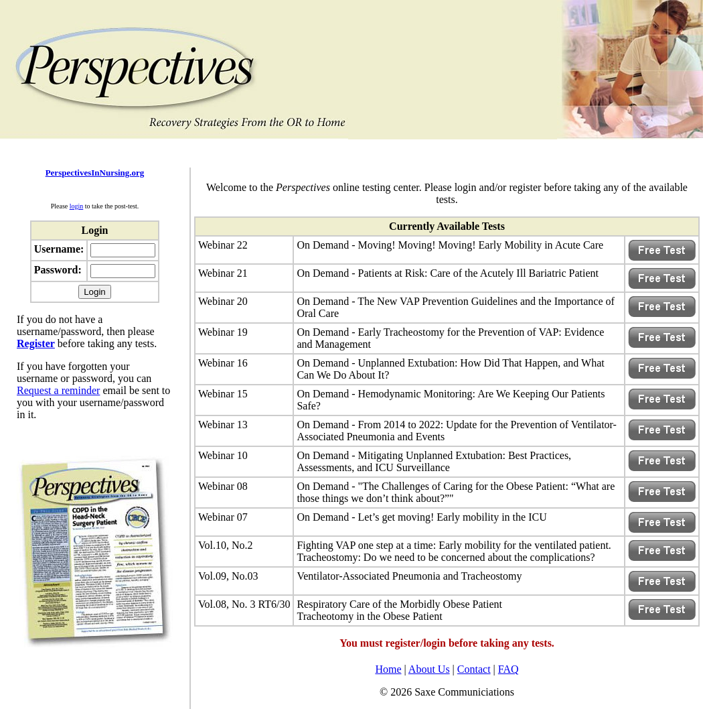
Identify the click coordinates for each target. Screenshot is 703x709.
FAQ (508, 669)
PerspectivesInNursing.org (95, 173)
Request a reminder (58, 390)
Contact (474, 669)
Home (388, 669)
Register (36, 343)
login (77, 206)
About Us (429, 669)
